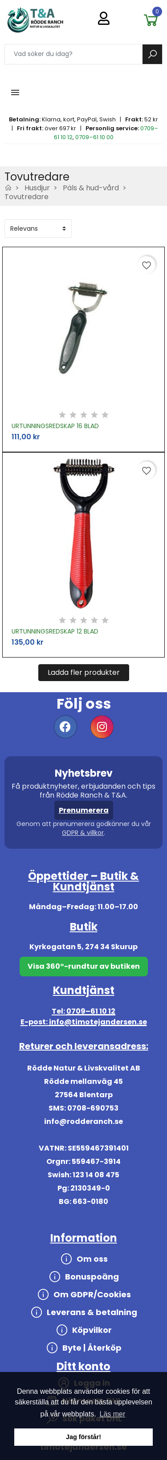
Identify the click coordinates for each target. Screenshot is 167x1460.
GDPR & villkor (83, 832)
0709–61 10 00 (94, 137)
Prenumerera (84, 810)
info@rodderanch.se (83, 1121)
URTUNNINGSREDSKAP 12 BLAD (55, 631)
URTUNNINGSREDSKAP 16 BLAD (55, 425)
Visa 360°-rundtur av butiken (84, 966)
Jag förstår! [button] (83, 1436)
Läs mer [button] (113, 1414)
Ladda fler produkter (84, 672)
